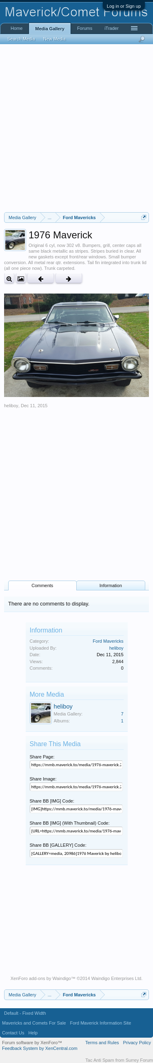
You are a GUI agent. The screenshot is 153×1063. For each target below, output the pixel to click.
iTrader (111, 28)
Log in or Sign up (124, 6)
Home (16, 28)
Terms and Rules (102, 1042)
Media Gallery (49, 28)
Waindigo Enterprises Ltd (116, 978)
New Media (54, 38)
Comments (42, 585)
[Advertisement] (76, 128)
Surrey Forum (139, 1060)
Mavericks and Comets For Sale (34, 1022)
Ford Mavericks (108, 641)
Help (33, 1032)
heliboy (11, 405)
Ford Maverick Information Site (100, 1022)
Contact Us (13, 1032)
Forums (84, 28)
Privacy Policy (137, 1042)
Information (111, 585)
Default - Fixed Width (25, 1013)
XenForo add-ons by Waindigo (41, 978)
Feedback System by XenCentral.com (40, 1048)
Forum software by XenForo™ (32, 1042)
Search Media (21, 38)
